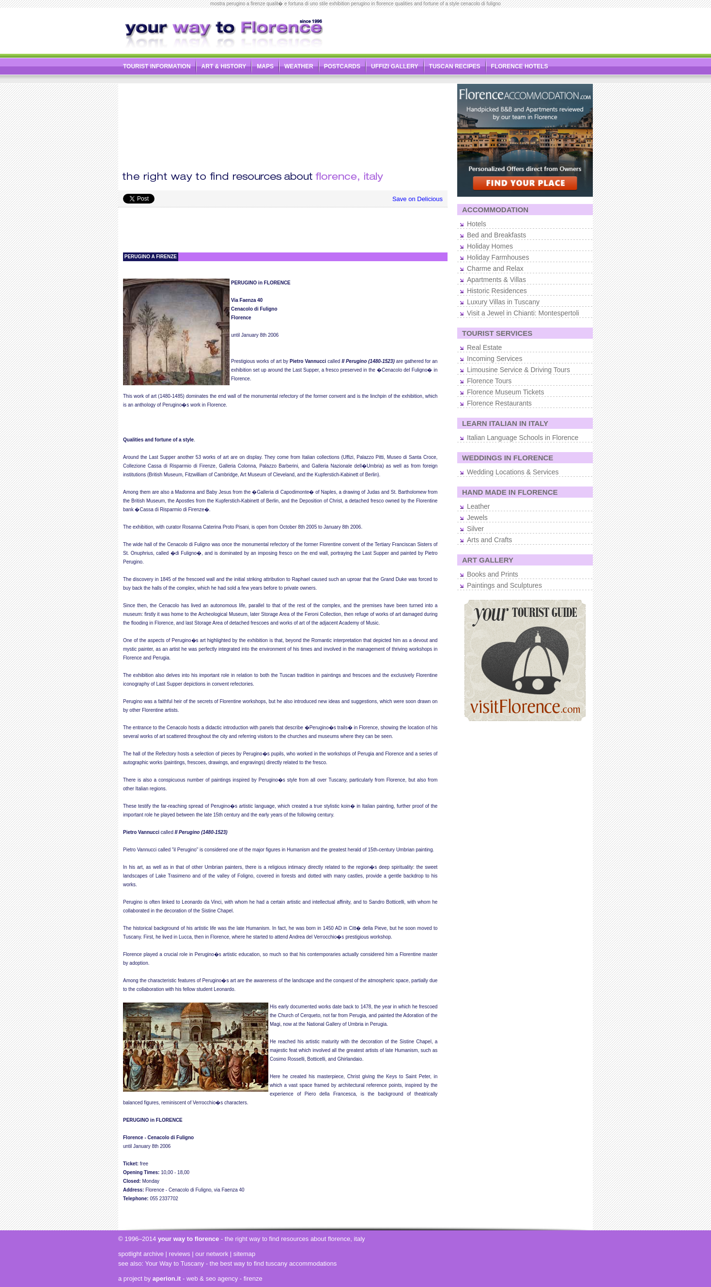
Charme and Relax (495, 268)
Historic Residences (497, 291)
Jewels (477, 517)
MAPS (265, 66)
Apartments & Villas (496, 279)
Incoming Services (494, 358)
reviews (179, 1253)
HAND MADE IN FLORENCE (510, 492)
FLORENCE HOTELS (519, 66)
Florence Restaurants (499, 403)
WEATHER (298, 66)
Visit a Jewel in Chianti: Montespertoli (523, 313)
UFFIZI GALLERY (394, 66)
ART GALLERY (487, 560)
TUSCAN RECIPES (454, 66)
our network (211, 1253)
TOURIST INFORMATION (157, 66)
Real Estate (484, 347)
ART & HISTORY (224, 66)
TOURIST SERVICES (497, 333)
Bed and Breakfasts (496, 235)
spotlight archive (141, 1253)
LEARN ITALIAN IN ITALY (505, 423)
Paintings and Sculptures (504, 585)
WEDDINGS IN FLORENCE (507, 458)
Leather (478, 506)
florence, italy (346, 1238)
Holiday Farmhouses (498, 257)
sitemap (244, 1253)
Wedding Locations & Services (513, 472)
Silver (475, 529)
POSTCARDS (342, 66)
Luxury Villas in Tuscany (503, 302)
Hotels (476, 224)
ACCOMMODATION (495, 209)
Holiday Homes (490, 246)
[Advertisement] (479, 28)
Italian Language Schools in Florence (522, 437)
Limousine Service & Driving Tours (518, 370)
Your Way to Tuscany (174, 1263)
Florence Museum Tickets (505, 392)
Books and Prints (492, 574)
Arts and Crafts (489, 540)
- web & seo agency (195, 1278)
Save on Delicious (417, 199)
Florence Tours (489, 381)
